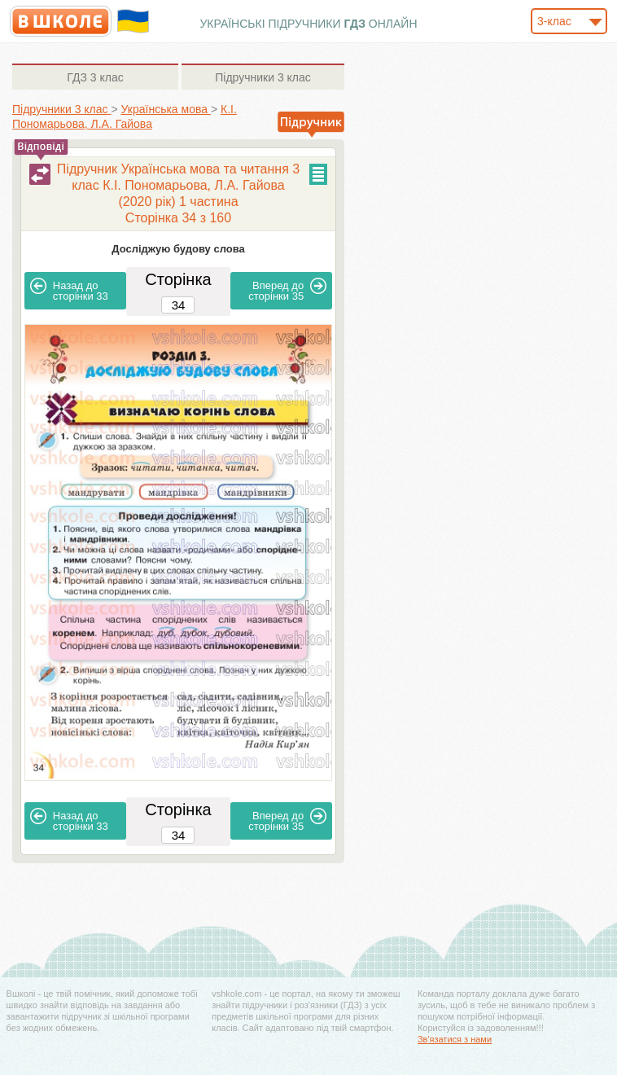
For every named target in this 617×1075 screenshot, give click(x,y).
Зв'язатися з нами (455, 1039)
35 (287, 290)
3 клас (95, 77)
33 (69, 290)
